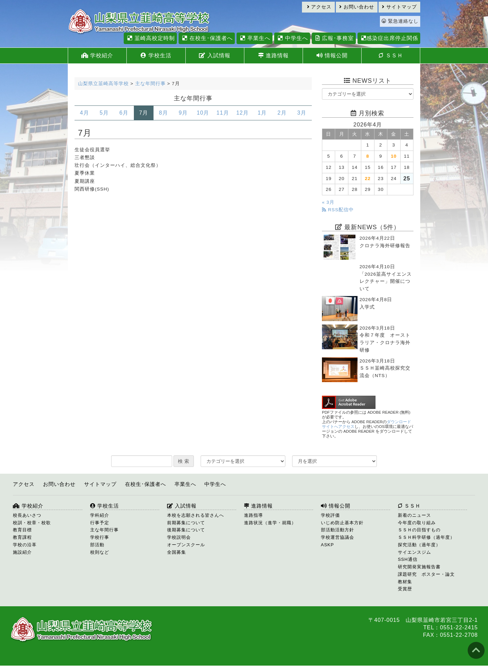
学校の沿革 (25, 544)
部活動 (97, 544)
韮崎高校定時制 (150, 38)
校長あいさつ (27, 515)
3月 (301, 113)
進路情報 (273, 55)
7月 (143, 113)
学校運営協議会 (337, 537)
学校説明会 (179, 537)
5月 (104, 113)
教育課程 (22, 537)
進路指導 (253, 515)
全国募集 (176, 552)
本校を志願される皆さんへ (195, 515)
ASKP (327, 544)
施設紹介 (22, 552)
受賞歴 (405, 588)
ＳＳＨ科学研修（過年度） (426, 537)
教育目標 (22, 529)
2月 (282, 113)
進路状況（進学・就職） (270, 522)
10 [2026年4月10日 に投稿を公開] (393, 156)
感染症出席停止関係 (389, 38)
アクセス (319, 6)
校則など (99, 552)
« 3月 (328, 202)
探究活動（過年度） (419, 544)
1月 (262, 113)
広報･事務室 (333, 38)
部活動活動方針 (337, 529)
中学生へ (292, 38)
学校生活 (156, 55)
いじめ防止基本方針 (342, 522)
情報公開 (332, 55)
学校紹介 (97, 55)
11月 (223, 113)
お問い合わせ (356, 6)
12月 (242, 113)
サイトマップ (399, 6)
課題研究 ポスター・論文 (426, 574)
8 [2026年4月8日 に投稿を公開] (367, 156)
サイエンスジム (414, 552)
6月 (123, 113)
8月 (163, 113)
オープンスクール (186, 544)
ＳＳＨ (391, 55)
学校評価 (330, 515)
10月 (203, 113)
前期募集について (186, 522)
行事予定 (99, 522)
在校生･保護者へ (206, 38)
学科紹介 (99, 515)
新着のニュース (414, 515)
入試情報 (214, 55)
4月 (84, 113)
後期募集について (186, 529)
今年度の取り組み (417, 522)
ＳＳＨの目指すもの (419, 529)
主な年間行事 (104, 529)
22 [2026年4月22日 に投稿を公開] (367, 178)
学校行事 (99, 537)
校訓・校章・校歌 (32, 522)
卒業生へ (254, 38)
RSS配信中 (338, 209)
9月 (183, 113)
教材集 (405, 581)
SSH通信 (408, 559)
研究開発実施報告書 (419, 566)
